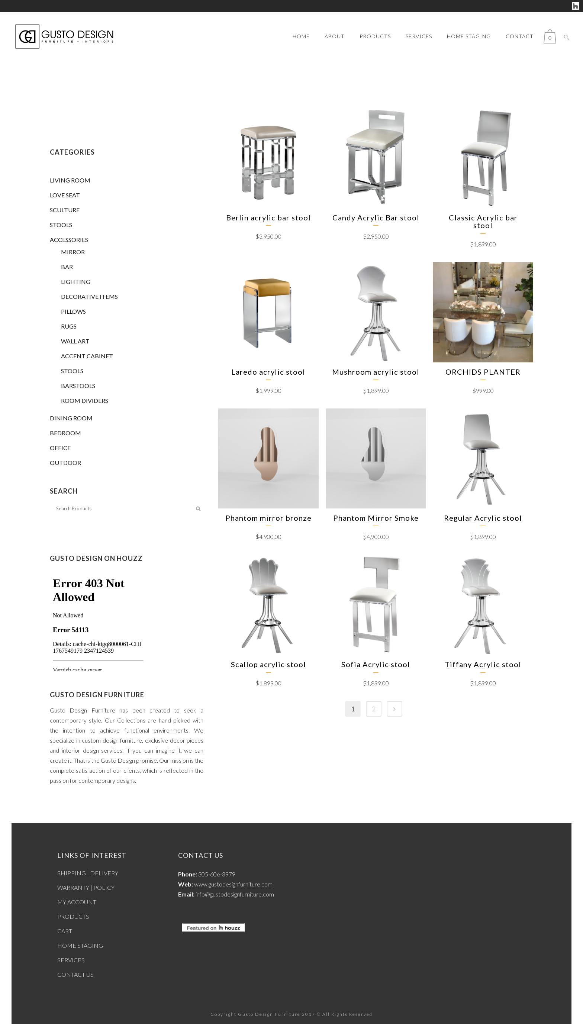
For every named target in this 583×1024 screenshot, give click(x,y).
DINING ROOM (71, 417)
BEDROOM (65, 432)
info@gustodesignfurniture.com (235, 894)
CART (64, 930)
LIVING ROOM (70, 180)
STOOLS (61, 224)
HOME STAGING (80, 945)
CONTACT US (75, 974)
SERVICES (71, 959)
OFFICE (60, 447)
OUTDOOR (65, 462)
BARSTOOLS (78, 385)
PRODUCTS (73, 916)
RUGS (69, 326)
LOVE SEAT (65, 194)
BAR (67, 266)
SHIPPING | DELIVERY (87, 872)
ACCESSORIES (69, 239)
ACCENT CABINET (87, 355)
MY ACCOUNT (76, 901)
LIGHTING (75, 281)
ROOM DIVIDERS (84, 400)
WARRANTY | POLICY (86, 887)
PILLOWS (73, 311)
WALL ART (75, 341)
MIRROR (73, 251)
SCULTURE (65, 209)
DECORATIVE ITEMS (89, 296)
